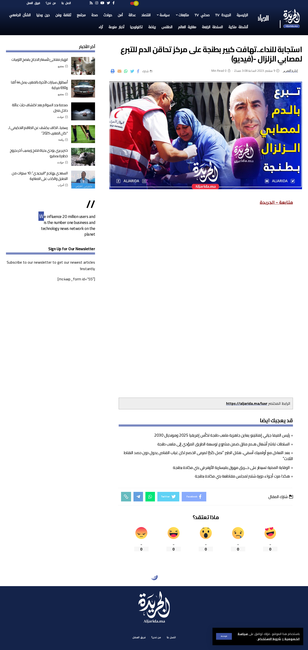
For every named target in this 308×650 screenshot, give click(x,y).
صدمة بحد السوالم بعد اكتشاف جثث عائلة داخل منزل (40, 107)
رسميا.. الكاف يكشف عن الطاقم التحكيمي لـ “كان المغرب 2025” (38, 130)
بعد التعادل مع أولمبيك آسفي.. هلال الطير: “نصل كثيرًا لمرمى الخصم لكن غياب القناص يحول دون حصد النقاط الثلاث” (208, 455)
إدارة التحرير (290, 70)
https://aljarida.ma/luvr (246, 403)
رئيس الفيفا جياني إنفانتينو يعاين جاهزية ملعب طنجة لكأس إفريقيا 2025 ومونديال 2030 (222, 435)
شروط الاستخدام (269, 639)
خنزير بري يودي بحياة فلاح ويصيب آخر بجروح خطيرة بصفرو (39, 153)
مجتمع (61, 66)
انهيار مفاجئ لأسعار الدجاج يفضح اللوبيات (39, 59)
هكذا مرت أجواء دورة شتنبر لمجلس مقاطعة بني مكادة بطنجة (242, 476)
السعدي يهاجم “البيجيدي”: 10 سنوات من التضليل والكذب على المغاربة (40, 176)
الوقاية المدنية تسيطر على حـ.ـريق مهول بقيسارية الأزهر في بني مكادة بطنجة (231, 467)
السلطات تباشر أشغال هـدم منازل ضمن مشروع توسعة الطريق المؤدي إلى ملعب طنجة (223, 444)
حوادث (60, 117)
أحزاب (61, 185)
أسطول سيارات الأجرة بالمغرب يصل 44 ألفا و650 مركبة (39, 85)
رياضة (61, 139)
